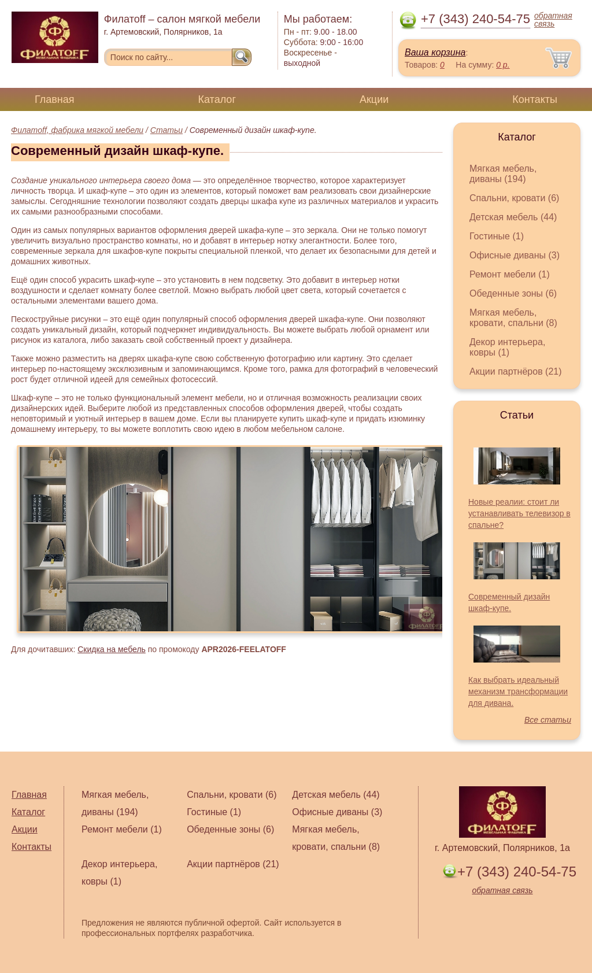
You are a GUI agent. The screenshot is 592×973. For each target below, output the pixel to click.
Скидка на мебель (111, 649)
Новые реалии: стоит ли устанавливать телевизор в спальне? (519, 513)
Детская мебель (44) (513, 217)
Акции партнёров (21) (515, 371)
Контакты (534, 99)
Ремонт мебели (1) (509, 274)
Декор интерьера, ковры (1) (507, 347)
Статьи (166, 130)
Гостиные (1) (496, 236)
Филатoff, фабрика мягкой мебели (77, 130)
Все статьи (547, 719)
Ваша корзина (435, 52)
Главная (55, 99)
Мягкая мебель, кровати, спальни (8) (513, 318)
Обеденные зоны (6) (513, 293)
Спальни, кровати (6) (514, 198)
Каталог (217, 99)
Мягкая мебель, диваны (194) (502, 174)
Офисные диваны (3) (514, 255)
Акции (374, 99)
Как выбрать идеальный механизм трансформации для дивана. (518, 691)
